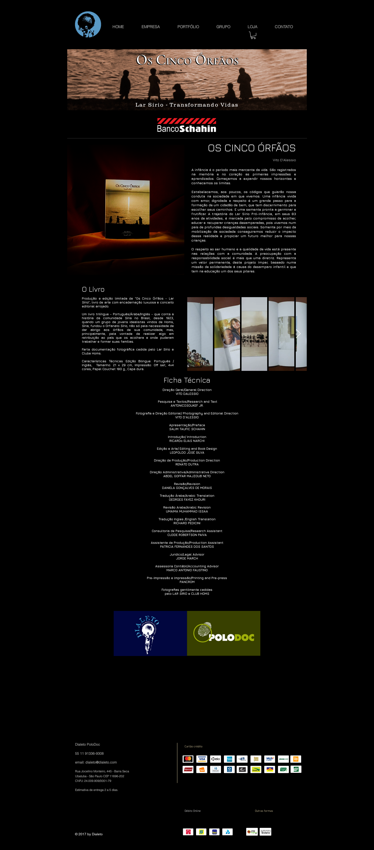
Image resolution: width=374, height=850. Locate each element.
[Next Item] (298, 334)
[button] (223, 26)
